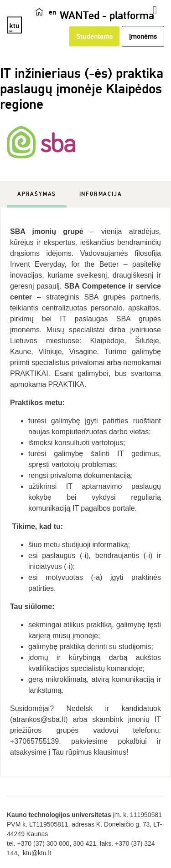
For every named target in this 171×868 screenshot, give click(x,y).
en (52, 12)
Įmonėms (143, 36)
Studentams (94, 36)
